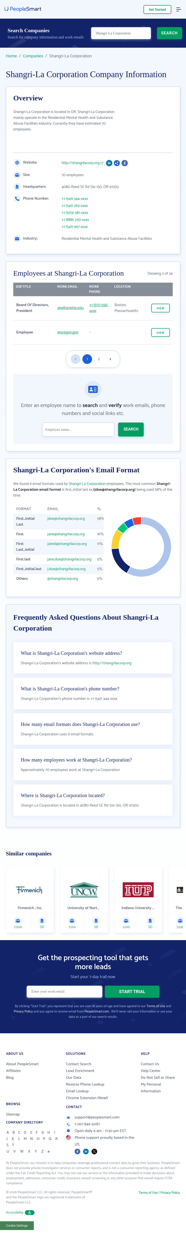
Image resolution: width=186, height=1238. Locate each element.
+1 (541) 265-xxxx (75, 206)
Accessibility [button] (20, 1212)
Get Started (157, 10)
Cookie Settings (17, 1225)
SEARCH (169, 33)
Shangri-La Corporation (87, 484)
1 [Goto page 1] (87, 359)
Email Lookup (77, 1091)
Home (11, 56)
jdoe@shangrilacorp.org (66, 518)
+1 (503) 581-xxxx (75, 213)
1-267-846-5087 (83, 1124)
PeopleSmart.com (96, 1011)
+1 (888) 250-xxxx (75, 220)
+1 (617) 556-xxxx (98, 308)
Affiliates (13, 1071)
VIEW (161, 308)
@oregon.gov (67, 332)
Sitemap (13, 1114)
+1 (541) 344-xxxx (75, 199)
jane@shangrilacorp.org (66, 534)
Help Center (151, 1071)
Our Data (73, 1077)
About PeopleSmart (22, 1064)
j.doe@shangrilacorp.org (66, 569)
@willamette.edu (70, 308)
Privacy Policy (23, 1011)
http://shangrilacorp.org (81, 163)
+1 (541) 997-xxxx (75, 227)
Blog (10, 1077)
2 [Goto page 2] (99, 359)
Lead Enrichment (80, 1071)
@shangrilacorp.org (62, 578)
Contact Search (78, 1064)
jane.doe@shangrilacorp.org (69, 559)
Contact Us (150, 1064)
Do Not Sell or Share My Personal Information (158, 1084)
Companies (33, 56)
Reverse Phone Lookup (85, 1084)
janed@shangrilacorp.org (67, 544)
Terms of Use (155, 1006)
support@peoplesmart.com (93, 1117)
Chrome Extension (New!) (87, 1098)
